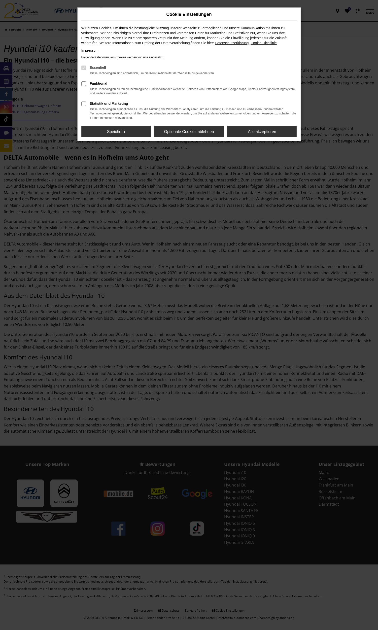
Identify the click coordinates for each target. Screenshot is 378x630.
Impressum (90, 50)
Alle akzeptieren (262, 132)
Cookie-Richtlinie (264, 43)
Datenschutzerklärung (232, 43)
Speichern (116, 132)
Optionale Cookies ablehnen (189, 132)
